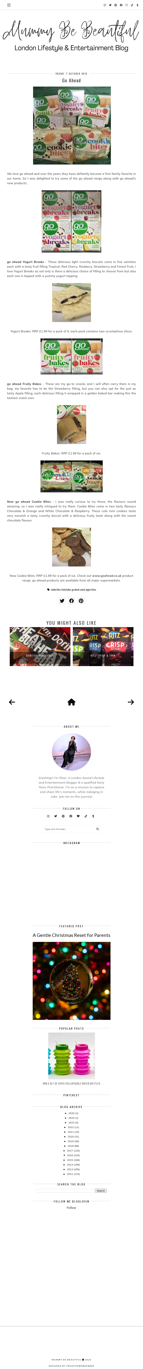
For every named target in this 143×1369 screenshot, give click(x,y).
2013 (70, 1169)
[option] (40, 646)
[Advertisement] (90, 1245)
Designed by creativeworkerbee (71, 1366)
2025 (71, 1113)
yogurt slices (91, 589)
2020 (71, 1136)
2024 (71, 1117)
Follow (71, 1208)
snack (82, 589)
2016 (70, 1155)
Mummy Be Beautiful (67, 1359)
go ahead (75, 589)
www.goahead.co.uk (106, 576)
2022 (71, 1127)
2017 (70, 1150)
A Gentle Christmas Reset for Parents (71, 935)
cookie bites (56, 589)
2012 (70, 1174)
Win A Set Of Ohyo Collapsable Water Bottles (71, 1083)
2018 (71, 1145)
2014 (70, 1164)
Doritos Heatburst (40, 655)
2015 (70, 1159)
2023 (71, 1122)
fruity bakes (66, 589)
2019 (71, 1141)
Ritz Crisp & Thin (103, 655)
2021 (71, 1131)
